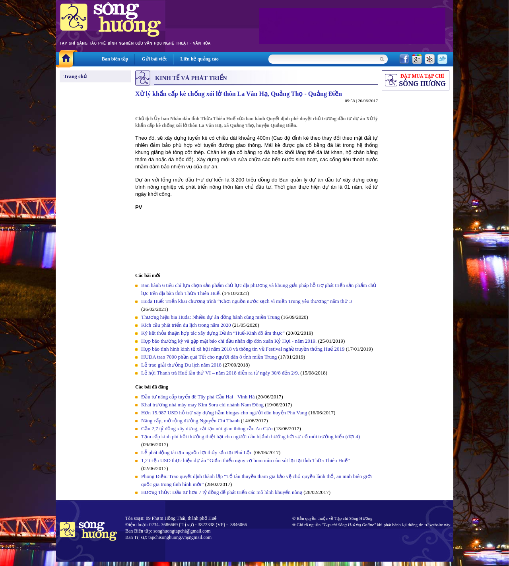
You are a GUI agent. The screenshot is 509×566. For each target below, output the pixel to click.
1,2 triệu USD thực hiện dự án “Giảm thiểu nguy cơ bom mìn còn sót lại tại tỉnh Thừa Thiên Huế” (245, 460)
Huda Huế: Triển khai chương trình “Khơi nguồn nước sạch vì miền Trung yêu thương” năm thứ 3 (246, 301)
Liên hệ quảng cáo (199, 59)
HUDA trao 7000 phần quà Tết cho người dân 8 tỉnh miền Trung (209, 357)
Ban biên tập (115, 59)
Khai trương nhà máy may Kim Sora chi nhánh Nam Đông (202, 405)
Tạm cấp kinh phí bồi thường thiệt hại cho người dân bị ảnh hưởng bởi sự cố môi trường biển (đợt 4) (250, 436)
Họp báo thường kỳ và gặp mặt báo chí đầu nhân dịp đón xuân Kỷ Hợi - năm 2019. (229, 341)
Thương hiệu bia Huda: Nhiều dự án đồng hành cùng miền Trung (210, 317)
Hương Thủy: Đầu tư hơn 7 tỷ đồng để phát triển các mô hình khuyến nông (221, 492)
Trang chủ (75, 76)
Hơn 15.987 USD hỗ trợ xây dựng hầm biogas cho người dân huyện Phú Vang (224, 413)
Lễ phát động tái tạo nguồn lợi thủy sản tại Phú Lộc (196, 452)
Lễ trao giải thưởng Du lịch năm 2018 (182, 365)
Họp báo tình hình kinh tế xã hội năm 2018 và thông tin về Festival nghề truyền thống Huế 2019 (242, 349)
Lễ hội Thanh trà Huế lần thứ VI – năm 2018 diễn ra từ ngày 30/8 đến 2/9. (220, 373)
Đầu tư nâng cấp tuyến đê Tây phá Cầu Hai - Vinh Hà (198, 397)
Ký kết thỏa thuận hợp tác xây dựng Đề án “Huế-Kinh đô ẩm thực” (213, 333)
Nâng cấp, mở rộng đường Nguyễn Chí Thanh (190, 421)
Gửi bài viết (154, 59)
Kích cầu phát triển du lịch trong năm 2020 (186, 325)
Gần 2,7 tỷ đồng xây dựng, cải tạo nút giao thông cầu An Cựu (207, 428)
